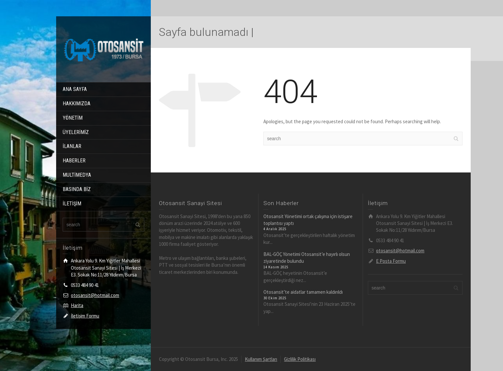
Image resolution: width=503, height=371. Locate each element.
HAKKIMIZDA (76, 103)
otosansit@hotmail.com (95, 295)
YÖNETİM (73, 118)
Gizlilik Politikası (300, 359)
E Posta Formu (391, 261)
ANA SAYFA (75, 89)
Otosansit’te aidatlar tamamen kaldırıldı (303, 292)
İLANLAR (72, 146)
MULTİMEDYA (77, 175)
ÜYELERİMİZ (76, 132)
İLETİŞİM (72, 203)
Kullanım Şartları (261, 359)
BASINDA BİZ (77, 189)
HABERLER (74, 160)
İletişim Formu (85, 316)
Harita (77, 305)
